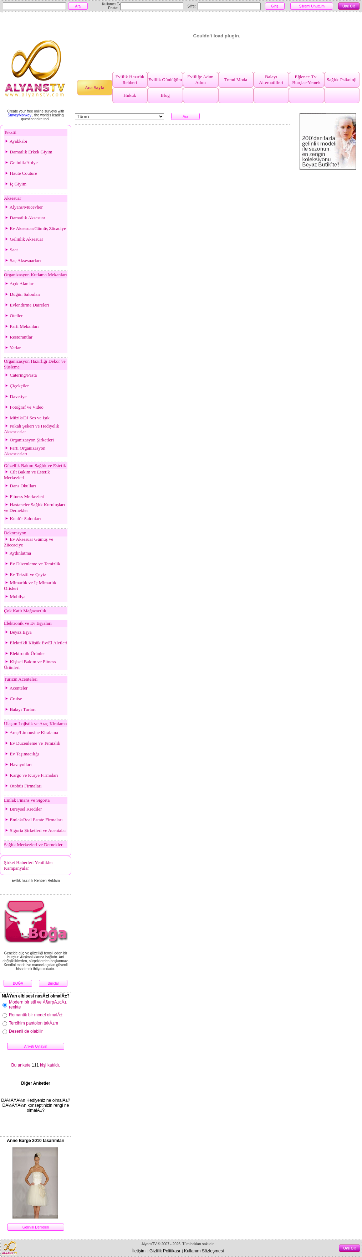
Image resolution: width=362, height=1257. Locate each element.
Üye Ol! (348, 6)
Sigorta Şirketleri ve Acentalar (35, 830)
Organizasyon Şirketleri (29, 439)
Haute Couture (20, 173)
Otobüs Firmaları (23, 786)
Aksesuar (12, 198)
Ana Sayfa (94, 87)
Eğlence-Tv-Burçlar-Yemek (306, 79)
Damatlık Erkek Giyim (28, 151)
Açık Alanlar (19, 283)
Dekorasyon (15, 532)
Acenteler (15, 688)
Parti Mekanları (21, 326)
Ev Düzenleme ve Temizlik (32, 563)
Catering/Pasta (20, 375)
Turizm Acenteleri (20, 679)
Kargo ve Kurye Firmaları (31, 775)
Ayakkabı (15, 141)
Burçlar (53, 983)
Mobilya (15, 596)
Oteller (13, 315)
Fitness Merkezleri (24, 496)
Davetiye (15, 396)
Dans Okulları (20, 485)
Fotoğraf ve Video (24, 407)
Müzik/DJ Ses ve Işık (27, 417)
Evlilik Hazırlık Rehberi (129, 79)
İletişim (139, 1250)
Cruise (13, 698)
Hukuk (129, 95)
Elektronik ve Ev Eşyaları (28, 623)
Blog (164, 95)
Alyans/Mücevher (23, 207)
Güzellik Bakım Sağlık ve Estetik (35, 465)
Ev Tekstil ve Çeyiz (25, 574)
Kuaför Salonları (22, 518)
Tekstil (10, 132)
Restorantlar (18, 337)
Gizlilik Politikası (164, 1250)
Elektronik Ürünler (24, 653)
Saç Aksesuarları (22, 260)
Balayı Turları (20, 709)
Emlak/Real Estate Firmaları (33, 819)
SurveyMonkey (19, 115)
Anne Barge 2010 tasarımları (35, 1140)
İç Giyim (15, 184)
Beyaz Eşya (18, 632)
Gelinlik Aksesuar (23, 239)
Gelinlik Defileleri (35, 1227)
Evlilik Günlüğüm (165, 79)
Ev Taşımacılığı (21, 753)
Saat (11, 249)
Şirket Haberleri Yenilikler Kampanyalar (28, 865)
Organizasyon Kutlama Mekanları (35, 274)
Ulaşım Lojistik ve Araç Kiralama (35, 723)
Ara (78, 6)
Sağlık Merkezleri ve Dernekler (33, 844)
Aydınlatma (17, 553)
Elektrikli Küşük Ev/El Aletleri (35, 642)
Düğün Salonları (22, 294)
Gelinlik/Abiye (21, 162)
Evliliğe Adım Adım (200, 79)
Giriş (275, 6)
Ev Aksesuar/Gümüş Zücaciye (35, 228)
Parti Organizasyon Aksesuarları (24, 450)
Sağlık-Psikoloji (342, 79)
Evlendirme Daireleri (26, 305)
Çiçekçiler (16, 385)
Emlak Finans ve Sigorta (27, 800)
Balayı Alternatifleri (271, 79)
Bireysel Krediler (23, 809)
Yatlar (12, 347)
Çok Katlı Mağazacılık (25, 610)
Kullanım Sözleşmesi (204, 1250)
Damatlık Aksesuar (24, 217)
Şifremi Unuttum (312, 6)
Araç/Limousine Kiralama (31, 732)
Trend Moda (235, 79)
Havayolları (18, 764)
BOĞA (18, 983)
